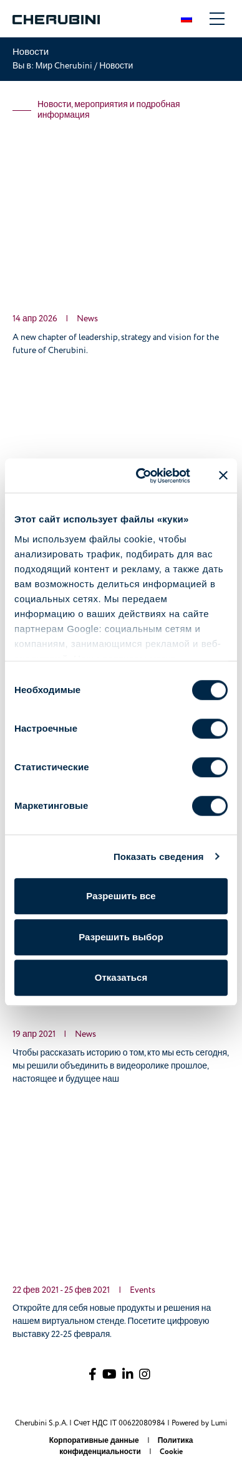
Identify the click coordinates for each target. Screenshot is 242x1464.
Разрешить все (120, 895)
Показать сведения (159, 856)
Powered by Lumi (199, 1423)
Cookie (171, 1452)
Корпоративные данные (95, 1440)
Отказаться (121, 977)
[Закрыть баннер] (223, 475)
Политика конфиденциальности (126, 1446)
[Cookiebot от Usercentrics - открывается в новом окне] (141, 476)
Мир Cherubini (65, 66)
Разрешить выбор (121, 937)
